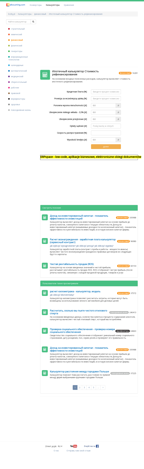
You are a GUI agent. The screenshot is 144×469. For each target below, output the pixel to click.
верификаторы (16, 98)
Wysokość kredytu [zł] (77, 139)
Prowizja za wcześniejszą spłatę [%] (70, 98)
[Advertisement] (90, 39)
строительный (16, 28)
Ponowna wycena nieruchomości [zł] (70, 105)
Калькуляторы (53, 5)
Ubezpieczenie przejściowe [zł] (73, 119)
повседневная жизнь (19, 110)
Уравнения (69, 5)
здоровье (14, 104)
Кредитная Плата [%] (77, 91)
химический (15, 34)
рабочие (13, 87)
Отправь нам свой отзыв (78, 450)
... (98, 387)
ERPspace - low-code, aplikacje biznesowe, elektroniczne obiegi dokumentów (90, 157)
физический (15, 45)
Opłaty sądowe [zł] (78, 126)
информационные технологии (18, 58)
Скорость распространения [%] (72, 132)
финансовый (15, 40)
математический (17, 70)
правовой (14, 93)
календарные (15, 65)
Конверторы (36, 5)
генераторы (15, 51)
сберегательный (17, 82)
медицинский (15, 76)
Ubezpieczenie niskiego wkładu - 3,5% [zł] (68, 112)
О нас (56, 450)
